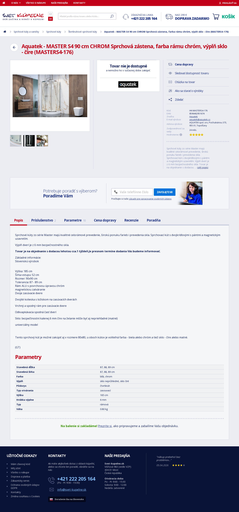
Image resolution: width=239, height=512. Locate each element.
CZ (50, 13)
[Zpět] (14, 47)
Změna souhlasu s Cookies (25, 496)
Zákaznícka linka (144, 17)
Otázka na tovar (185, 82)
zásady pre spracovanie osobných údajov (150, 198)
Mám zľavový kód (20, 464)
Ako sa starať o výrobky (189, 91)
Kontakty (79, 2)
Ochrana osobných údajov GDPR (25, 486)
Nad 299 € (192, 17)
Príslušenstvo (43, 220)
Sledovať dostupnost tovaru (192, 73)
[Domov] (5, 2)
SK (50, 18)
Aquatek (193, 116)
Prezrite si (105, 426)
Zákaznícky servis (20, 480)
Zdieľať (179, 100)
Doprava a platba (20, 476)
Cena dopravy (105, 220)
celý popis (203, 167)
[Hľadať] (87, 16)
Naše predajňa (59, 2)
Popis (18, 220)
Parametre (75, 220)
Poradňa (153, 220)
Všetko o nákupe (36, 2)
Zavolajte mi (164, 192)
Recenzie (131, 220)
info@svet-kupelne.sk (71, 490)
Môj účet (16, 468)
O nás (14, 2)
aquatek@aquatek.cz (199, 119)
